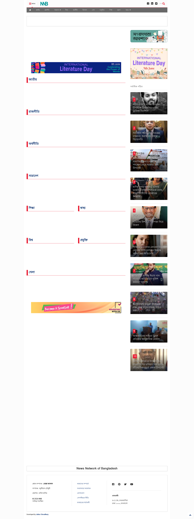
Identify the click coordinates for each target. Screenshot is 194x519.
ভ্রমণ (119, 10)
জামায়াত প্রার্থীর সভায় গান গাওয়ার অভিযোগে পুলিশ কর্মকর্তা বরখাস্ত (146, 279)
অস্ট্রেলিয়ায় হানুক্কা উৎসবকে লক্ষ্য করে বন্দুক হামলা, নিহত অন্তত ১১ (147, 307)
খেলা (93, 10)
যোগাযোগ (80, 493)
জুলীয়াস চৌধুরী (44, 488)
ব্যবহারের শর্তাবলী (83, 502)
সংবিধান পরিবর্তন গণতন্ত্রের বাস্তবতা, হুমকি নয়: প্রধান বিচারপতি (146, 136)
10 (134, 356)
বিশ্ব (66, 10)
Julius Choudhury (42, 514)
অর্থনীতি (75, 10)
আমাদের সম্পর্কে (83, 484)
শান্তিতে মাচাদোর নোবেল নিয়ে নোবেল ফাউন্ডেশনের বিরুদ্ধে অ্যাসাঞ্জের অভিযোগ (148, 250)
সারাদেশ (57, 10)
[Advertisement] (149, 417)
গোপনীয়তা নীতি (83, 498)
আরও (128, 10)
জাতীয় (38, 10)
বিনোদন (85, 10)
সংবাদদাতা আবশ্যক (84, 488)
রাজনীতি (47, 10)
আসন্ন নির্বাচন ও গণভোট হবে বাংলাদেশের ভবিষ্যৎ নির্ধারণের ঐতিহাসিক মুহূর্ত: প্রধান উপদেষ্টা (148, 364)
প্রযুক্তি (102, 10)
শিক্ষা (110, 10)
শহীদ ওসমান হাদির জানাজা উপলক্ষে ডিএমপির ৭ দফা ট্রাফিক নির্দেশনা (146, 107)
